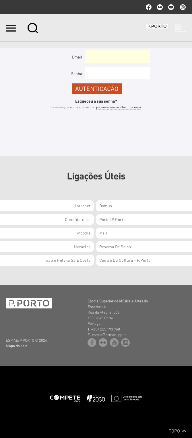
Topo (177, 431)
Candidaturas (77, 219)
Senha (76, 73)
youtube (171, 7)
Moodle (84, 232)
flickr (160, 7)
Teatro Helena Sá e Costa (67, 260)
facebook (149, 7)
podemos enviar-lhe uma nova (118, 107)
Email (77, 56)
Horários (82, 246)
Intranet (82, 205)
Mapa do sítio (16, 345)
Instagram (182, 7)
